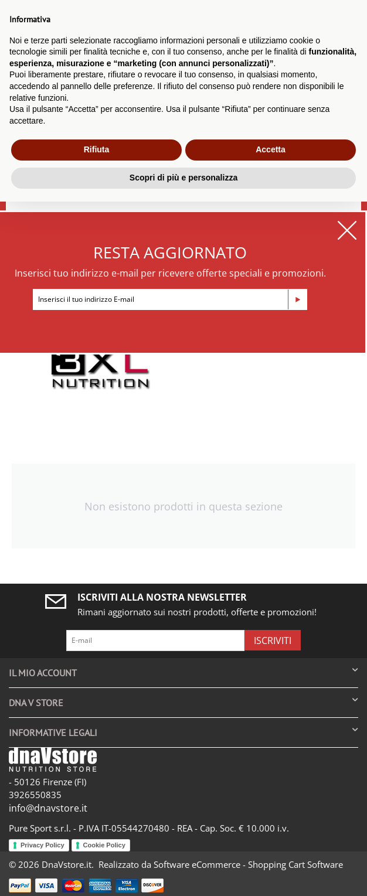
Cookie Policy (104, 845)
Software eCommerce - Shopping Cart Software (248, 864)
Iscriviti (272, 640)
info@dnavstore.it (48, 808)
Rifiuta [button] (97, 149)
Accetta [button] (271, 149)
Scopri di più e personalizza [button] (183, 177)
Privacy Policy (42, 845)
